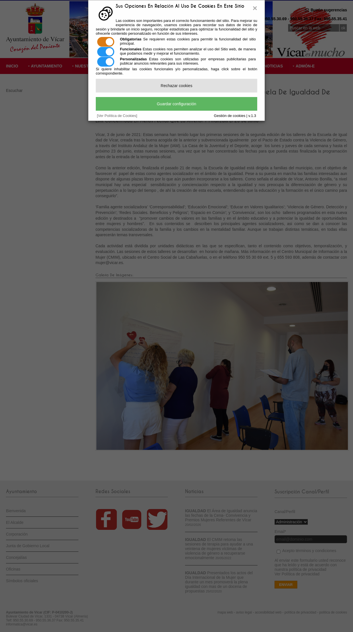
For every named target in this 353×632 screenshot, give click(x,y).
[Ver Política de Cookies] (117, 116)
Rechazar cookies (176, 85)
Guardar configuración (176, 104)
